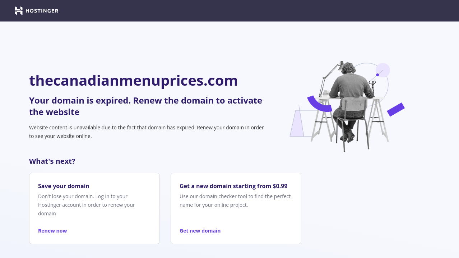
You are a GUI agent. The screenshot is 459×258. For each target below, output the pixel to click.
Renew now (52, 230)
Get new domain (200, 230)
